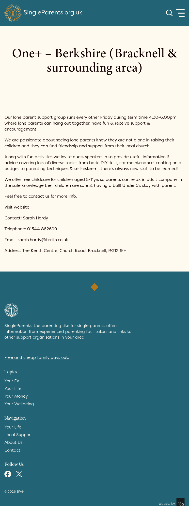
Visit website (16, 207)
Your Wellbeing (19, 404)
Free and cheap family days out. (36, 357)
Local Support (18, 434)
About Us (13, 442)
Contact (12, 450)
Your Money (16, 396)
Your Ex (11, 381)
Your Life (12, 388)
